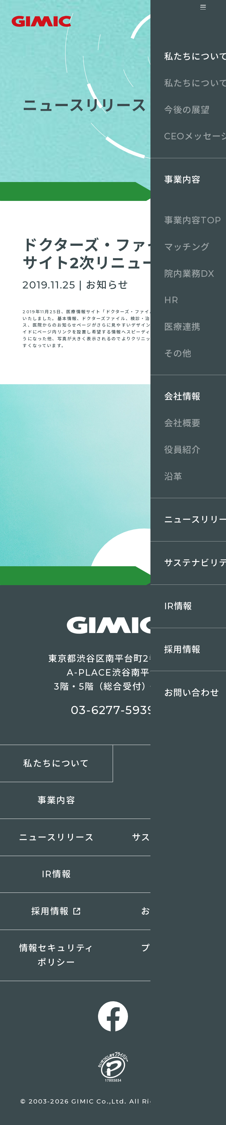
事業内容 (56, 800)
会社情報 (169, 800)
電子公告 (169, 874)
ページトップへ (206, 1105)
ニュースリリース (56, 837)
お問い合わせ (169, 911)
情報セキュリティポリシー (56, 955)
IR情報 (56, 874)
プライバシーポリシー (169, 955)
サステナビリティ (169, 837)
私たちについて (56, 763)
